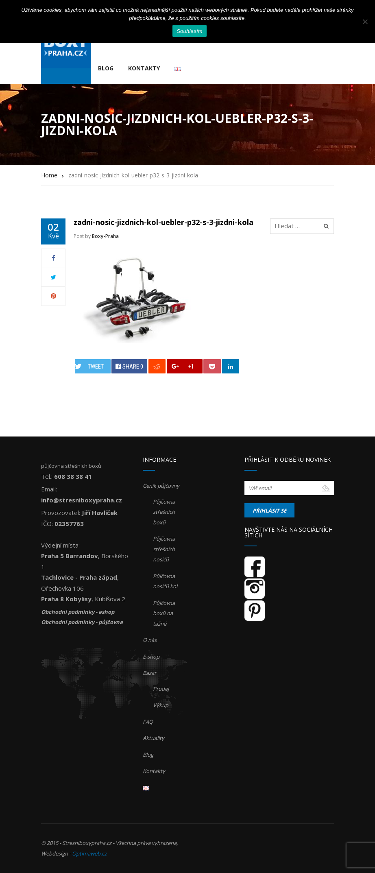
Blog (105, 68)
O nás (150, 640)
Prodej (161, 688)
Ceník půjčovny (161, 485)
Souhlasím (190, 31)
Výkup (160, 705)
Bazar (149, 673)
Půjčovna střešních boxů (164, 512)
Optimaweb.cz (89, 853)
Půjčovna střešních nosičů (164, 549)
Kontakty (144, 68)
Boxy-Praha (105, 236)
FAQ (148, 721)
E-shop (151, 656)
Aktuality (153, 738)
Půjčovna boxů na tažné (164, 613)
